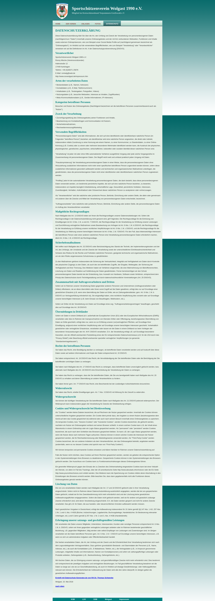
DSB (95, 599)
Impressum (124, 599)
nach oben (59, 586)
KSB (73, 599)
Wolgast (108, 599)
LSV (84, 599)
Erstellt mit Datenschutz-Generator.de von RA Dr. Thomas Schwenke (84, 578)
